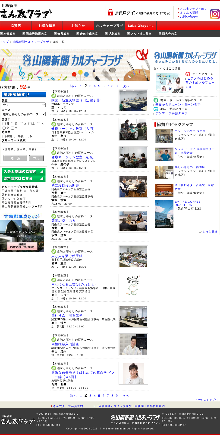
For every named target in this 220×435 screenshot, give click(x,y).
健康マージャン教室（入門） (74, 128)
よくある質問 (189, 12)
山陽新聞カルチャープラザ (31, 42)
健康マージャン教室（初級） (74, 157)
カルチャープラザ (109, 26)
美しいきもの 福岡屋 (190, 167)
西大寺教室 (169, 33)
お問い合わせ (189, 16)
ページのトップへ (206, 399)
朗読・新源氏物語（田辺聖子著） (77, 100)
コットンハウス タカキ (190, 131)
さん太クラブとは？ (193, 8)
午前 (9, 136)
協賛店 (16, 26)
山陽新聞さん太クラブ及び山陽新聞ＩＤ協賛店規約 (130, 406)
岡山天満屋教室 (36, 33)
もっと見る (210, 231)
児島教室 (114, 33)
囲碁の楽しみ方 (63, 221)
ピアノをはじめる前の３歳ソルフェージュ (200, 82)
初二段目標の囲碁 (65, 185)
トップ (4, 42)
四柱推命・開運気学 (67, 315)
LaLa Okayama (141, 26)
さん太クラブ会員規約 (68, 406)
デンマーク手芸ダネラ (171, 113)
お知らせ (78, 26)
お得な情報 (47, 26)
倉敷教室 (63, 33)
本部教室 (9, 33)
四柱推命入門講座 (65, 344)
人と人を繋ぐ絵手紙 (67, 256)
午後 (21, 136)
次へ (126, 86)
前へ (73, 86)
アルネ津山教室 (141, 33)
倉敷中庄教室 (89, 33)
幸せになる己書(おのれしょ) (73, 284)
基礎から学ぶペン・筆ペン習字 (178, 104)
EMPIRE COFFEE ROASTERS (188, 203)
